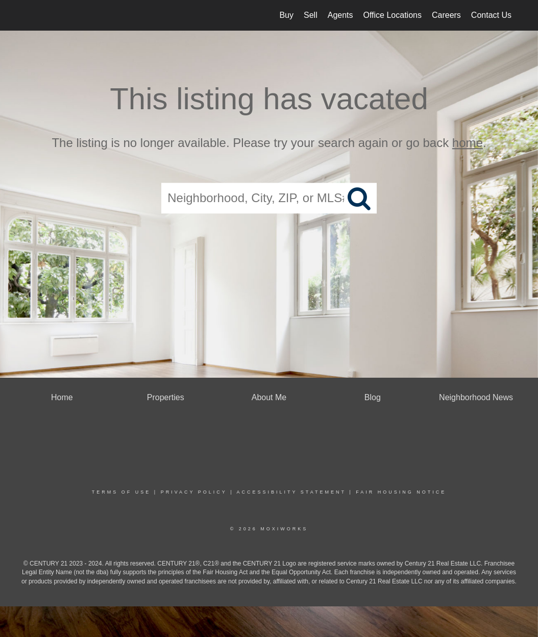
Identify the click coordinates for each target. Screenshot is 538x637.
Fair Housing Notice (401, 492)
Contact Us (491, 15)
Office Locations (392, 15)
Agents (340, 15)
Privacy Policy (194, 492)
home (467, 143)
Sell (310, 15)
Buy (286, 15)
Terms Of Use (121, 492)
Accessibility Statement (291, 492)
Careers (446, 15)
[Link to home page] (26, 15)
